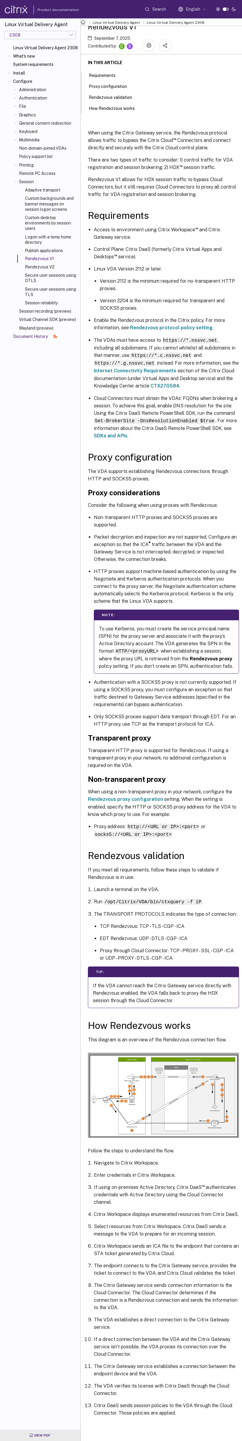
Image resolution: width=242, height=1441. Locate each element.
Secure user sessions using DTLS (50, 278)
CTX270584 (165, 385)
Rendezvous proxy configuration (125, 798)
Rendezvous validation (114, 97)
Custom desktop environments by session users (48, 223)
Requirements (105, 75)
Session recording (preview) (45, 311)
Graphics (27, 115)
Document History (35, 336)
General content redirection (45, 123)
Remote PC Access (37, 173)
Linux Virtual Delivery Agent (116, 22)
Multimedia (29, 139)
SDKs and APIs (110, 434)
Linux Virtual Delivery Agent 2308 (45, 47)
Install (19, 73)
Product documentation (50, 10)
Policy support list (36, 156)
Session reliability (41, 302)
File (22, 106)
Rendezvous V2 (40, 267)
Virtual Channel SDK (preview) (47, 319)
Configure (22, 81)
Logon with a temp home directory (48, 240)
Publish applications (44, 250)
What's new (24, 56)
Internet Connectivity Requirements (135, 370)
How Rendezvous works (115, 108)
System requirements (33, 64)
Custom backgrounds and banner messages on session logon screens (49, 203)
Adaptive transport (42, 190)
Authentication (33, 98)
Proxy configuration (111, 86)
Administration (32, 89)
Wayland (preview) (36, 328)
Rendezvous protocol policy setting (171, 327)
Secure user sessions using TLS (50, 292)
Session (26, 181)
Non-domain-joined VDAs (43, 148)
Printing (26, 165)
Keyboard (28, 131)
